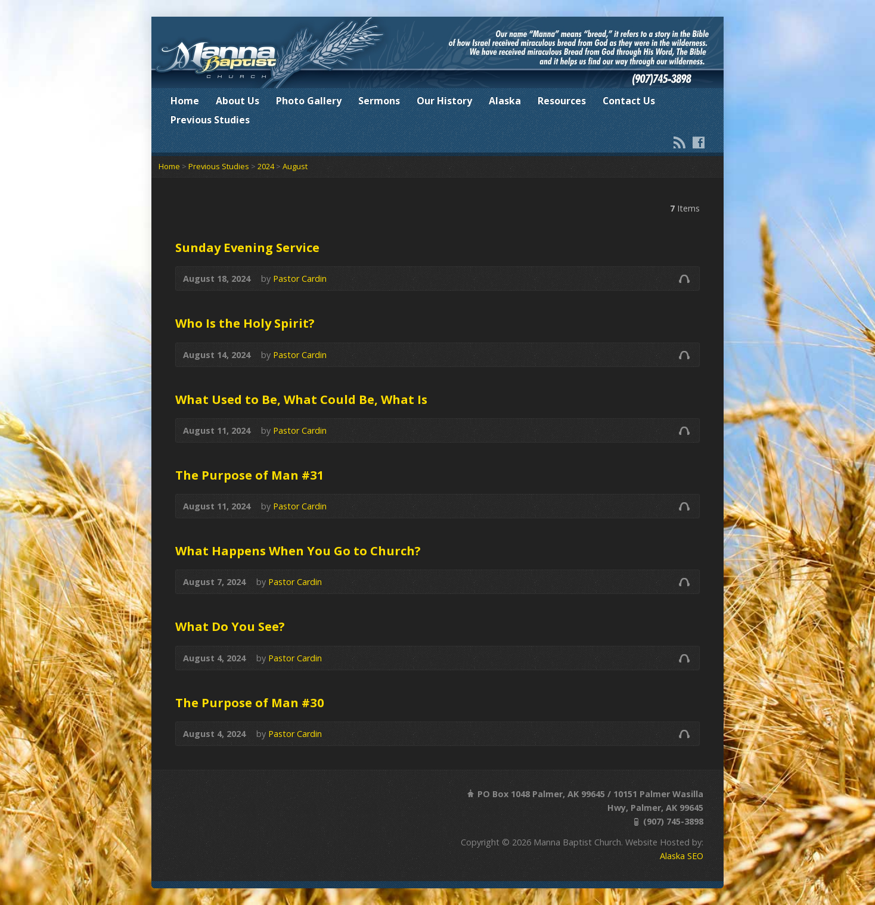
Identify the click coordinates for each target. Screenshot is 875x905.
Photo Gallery (309, 100)
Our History (444, 100)
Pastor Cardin (300, 278)
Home (184, 100)
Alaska (505, 100)
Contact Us (629, 100)
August (295, 166)
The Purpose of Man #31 (249, 475)
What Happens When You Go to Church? (298, 550)
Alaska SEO (681, 856)
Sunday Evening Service (247, 247)
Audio (684, 278)
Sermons (379, 100)
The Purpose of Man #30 (249, 702)
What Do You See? (230, 626)
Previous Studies (210, 119)
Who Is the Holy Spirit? (245, 323)
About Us (237, 100)
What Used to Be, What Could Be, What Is (301, 399)
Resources (562, 100)
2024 (265, 166)
